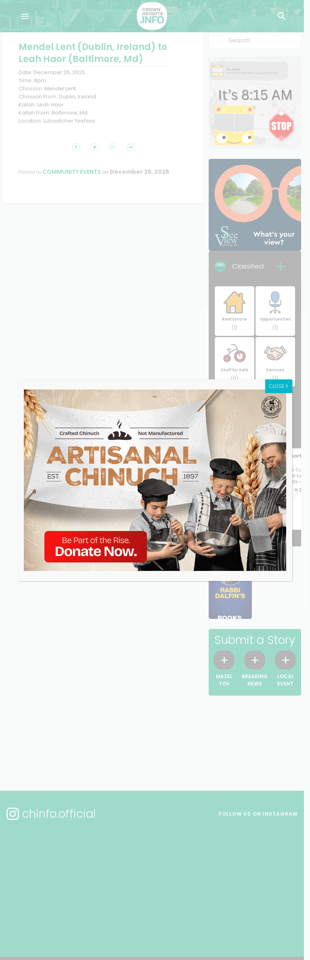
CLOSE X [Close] (296, 399)
